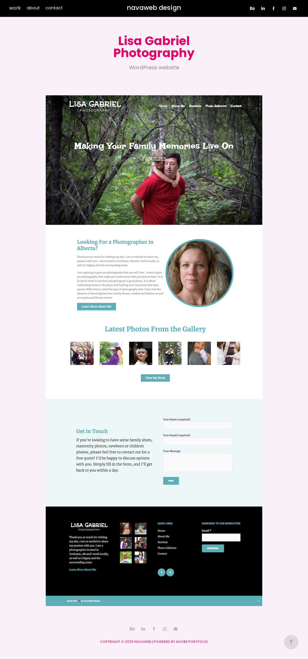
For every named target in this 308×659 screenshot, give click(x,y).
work (15, 8)
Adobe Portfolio (192, 642)
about (33, 8)
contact (54, 8)
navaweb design (154, 8)
